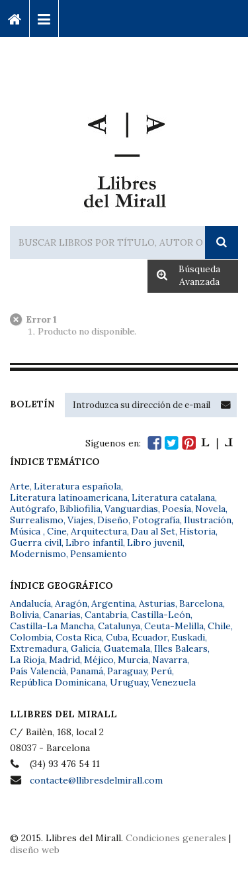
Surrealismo (36, 520)
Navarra (169, 660)
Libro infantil (94, 542)
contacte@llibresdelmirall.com (96, 780)
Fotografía (156, 520)
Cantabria (106, 615)
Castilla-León (160, 615)
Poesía (176, 509)
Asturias (157, 603)
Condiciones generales (176, 838)
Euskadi (188, 637)
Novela (210, 509)
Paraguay (127, 671)
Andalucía (30, 603)
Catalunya (119, 626)
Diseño (112, 520)
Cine (57, 531)
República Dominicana (58, 682)
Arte (20, 486)
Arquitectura (99, 531)
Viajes (80, 520)
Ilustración (207, 520)
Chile (219, 626)
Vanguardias (131, 509)
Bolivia (24, 615)
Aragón (71, 603)
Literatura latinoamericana (69, 497)
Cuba (117, 637)
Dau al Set (153, 531)
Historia (197, 531)
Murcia (133, 660)
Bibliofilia (80, 509)
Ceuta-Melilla (174, 626)
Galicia (85, 648)
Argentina (113, 603)
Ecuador (149, 637)
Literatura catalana (173, 497)
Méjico (99, 660)
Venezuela (173, 682)
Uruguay (128, 682)
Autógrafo (33, 509)
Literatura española (77, 486)
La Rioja (27, 660)
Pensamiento (98, 554)
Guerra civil (36, 542)
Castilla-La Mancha (52, 626)
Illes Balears (181, 648)
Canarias (62, 615)
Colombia (31, 637)
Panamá (86, 671)
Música (26, 531)
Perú (161, 671)
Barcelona (201, 603)
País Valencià (38, 671)
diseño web (35, 850)
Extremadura (38, 648)
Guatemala (127, 648)
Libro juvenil (155, 542)
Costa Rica (79, 637)
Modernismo (38, 554)
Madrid (64, 660)
